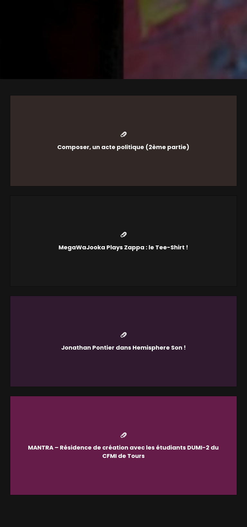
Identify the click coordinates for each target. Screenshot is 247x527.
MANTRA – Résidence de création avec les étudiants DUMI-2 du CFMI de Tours (123, 451)
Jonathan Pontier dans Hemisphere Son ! (123, 348)
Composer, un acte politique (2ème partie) (123, 147)
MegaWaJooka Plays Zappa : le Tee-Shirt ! (123, 247)
